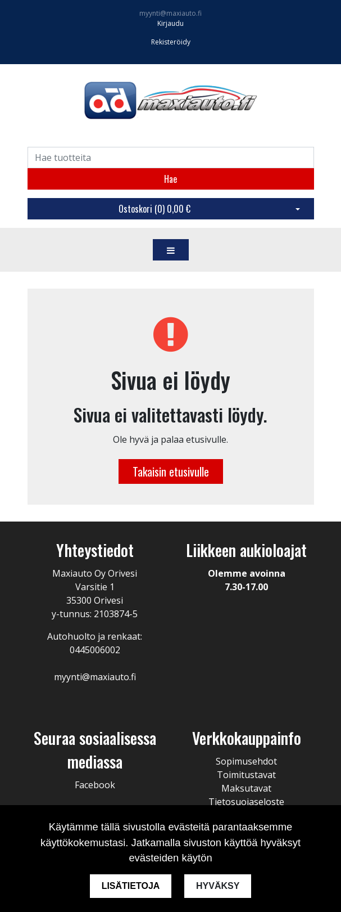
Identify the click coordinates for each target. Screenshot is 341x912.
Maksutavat (246, 788)
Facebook (95, 785)
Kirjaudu (170, 23)
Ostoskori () (154, 208)
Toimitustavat (246, 775)
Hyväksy (218, 886)
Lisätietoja (130, 886)
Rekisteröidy (170, 42)
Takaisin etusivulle (171, 471)
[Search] (171, 157)
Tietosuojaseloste (246, 802)
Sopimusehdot (246, 761)
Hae (170, 179)
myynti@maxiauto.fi (170, 13)
